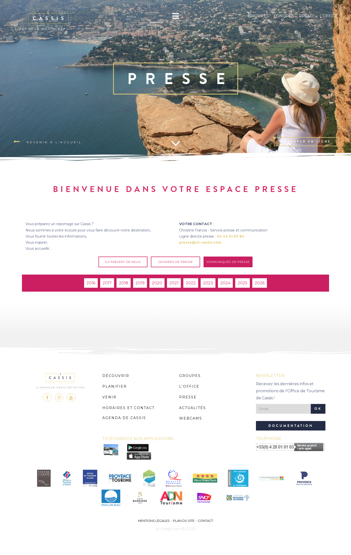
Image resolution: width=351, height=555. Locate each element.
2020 (157, 283)
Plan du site (184, 521)
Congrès (284, 16)
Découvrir (115, 375)
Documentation (290, 425)
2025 (242, 283)
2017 (107, 283)
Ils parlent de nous (123, 262)
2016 (91, 283)
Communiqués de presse (228, 262)
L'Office (329, 16)
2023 (208, 283)
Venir (109, 397)
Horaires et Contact (128, 408)
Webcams (190, 418)
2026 (259, 283)
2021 (173, 283)
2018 (123, 283)
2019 (140, 283)
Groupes (258, 16)
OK (318, 408)
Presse (307, 16)
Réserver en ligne (306, 141)
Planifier (114, 386)
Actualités (192, 408)
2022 (191, 283)
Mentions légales (154, 521)
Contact (205, 521)
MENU (175, 18)
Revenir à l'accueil (47, 142)
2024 (225, 283)
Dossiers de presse (175, 262)
